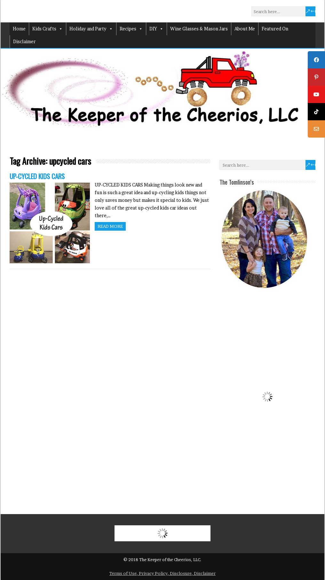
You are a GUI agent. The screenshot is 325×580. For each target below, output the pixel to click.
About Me (244, 28)
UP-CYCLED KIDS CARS (37, 176)
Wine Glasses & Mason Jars (199, 28)
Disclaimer (24, 41)
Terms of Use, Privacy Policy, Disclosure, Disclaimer (162, 573)
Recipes (131, 28)
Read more (110, 226)
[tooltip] (316, 59)
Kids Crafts (47, 28)
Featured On (275, 28)
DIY (156, 28)
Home (19, 28)
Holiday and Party (91, 28)
